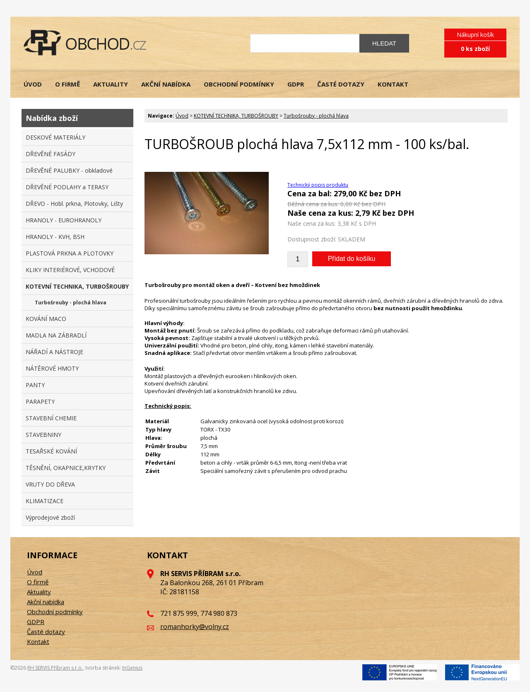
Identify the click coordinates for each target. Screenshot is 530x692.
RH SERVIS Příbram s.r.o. (55, 667)
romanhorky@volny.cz (194, 626)
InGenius (132, 667)
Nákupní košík (475, 35)
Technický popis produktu (317, 184)
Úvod (182, 115)
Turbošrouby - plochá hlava (316, 115)
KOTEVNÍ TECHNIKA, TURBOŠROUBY (236, 115)
